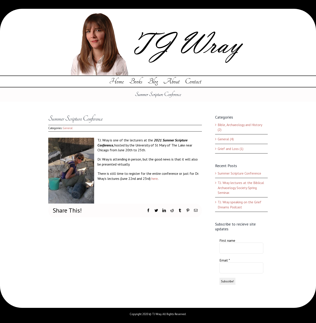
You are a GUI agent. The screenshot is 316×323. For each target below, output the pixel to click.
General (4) (226, 139)
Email (224, 260)
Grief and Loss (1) (230, 148)
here (154, 178)
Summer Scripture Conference (239, 173)
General (68, 128)
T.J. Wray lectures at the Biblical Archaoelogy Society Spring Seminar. (241, 187)
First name (227, 240)
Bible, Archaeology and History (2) (240, 127)
